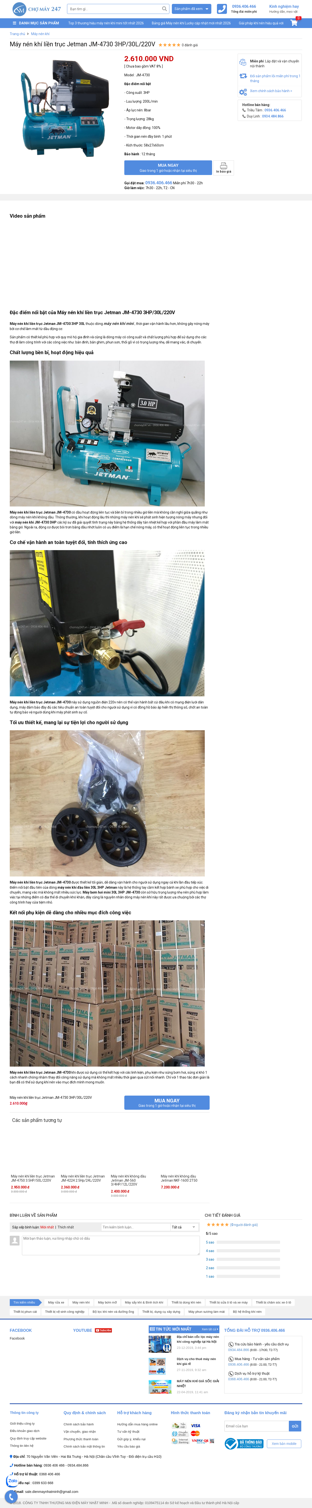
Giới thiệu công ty (22, 1423)
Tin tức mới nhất (173, 1329)
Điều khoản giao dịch (24, 1431)
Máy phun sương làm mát (206, 1311)
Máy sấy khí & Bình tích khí (144, 1302)
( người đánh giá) (232, 1225)
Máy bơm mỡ (107, 1302)
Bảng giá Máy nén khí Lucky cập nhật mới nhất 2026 (191, 23)
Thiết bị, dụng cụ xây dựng (161, 1311)
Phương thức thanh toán (81, 1439)
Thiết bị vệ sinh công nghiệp (64, 1311)
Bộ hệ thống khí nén (247, 1311)
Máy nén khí (81, 1302)
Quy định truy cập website (28, 1438)
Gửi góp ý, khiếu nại (131, 1439)
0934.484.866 (239, 1350)
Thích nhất (66, 1227)
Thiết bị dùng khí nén (186, 1302)
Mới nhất (47, 1227)
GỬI (295, 1426)
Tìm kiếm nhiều (24, 1302)
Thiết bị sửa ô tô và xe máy (228, 1302)
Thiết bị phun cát (25, 1311)
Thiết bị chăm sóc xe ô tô (273, 1302)
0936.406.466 (239, 1364)
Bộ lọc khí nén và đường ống (113, 1311)
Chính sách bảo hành (79, 1424)
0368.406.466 (239, 1379)
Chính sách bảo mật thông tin (84, 1446)
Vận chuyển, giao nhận (80, 1431)
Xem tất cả (210, 1329)
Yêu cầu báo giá (128, 1446)
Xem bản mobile (284, 1444)
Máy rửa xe (56, 1302)
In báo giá (223, 167)
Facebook (17, 1338)
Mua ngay (168, 168)
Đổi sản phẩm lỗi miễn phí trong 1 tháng (275, 78)
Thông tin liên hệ (21, 1446)
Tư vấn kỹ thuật (128, 1431)
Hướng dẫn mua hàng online (137, 1424)
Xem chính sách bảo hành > (271, 91)
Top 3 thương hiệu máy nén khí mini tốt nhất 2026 (106, 23)
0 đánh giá (190, 45)
